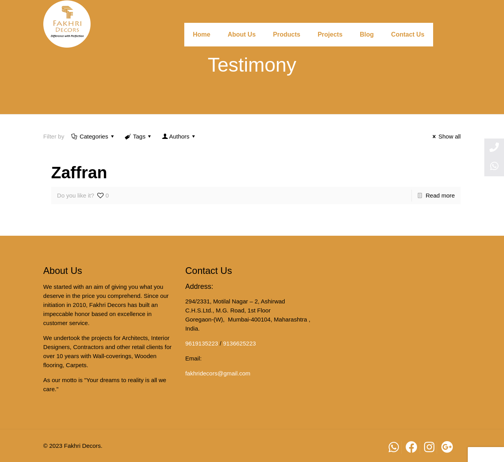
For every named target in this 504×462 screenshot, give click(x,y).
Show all (445, 136)
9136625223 (239, 343)
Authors (179, 136)
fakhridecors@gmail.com (217, 373)
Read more (440, 195)
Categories (93, 136)
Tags (139, 136)
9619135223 (201, 343)
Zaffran (79, 172)
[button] (486, 454)
